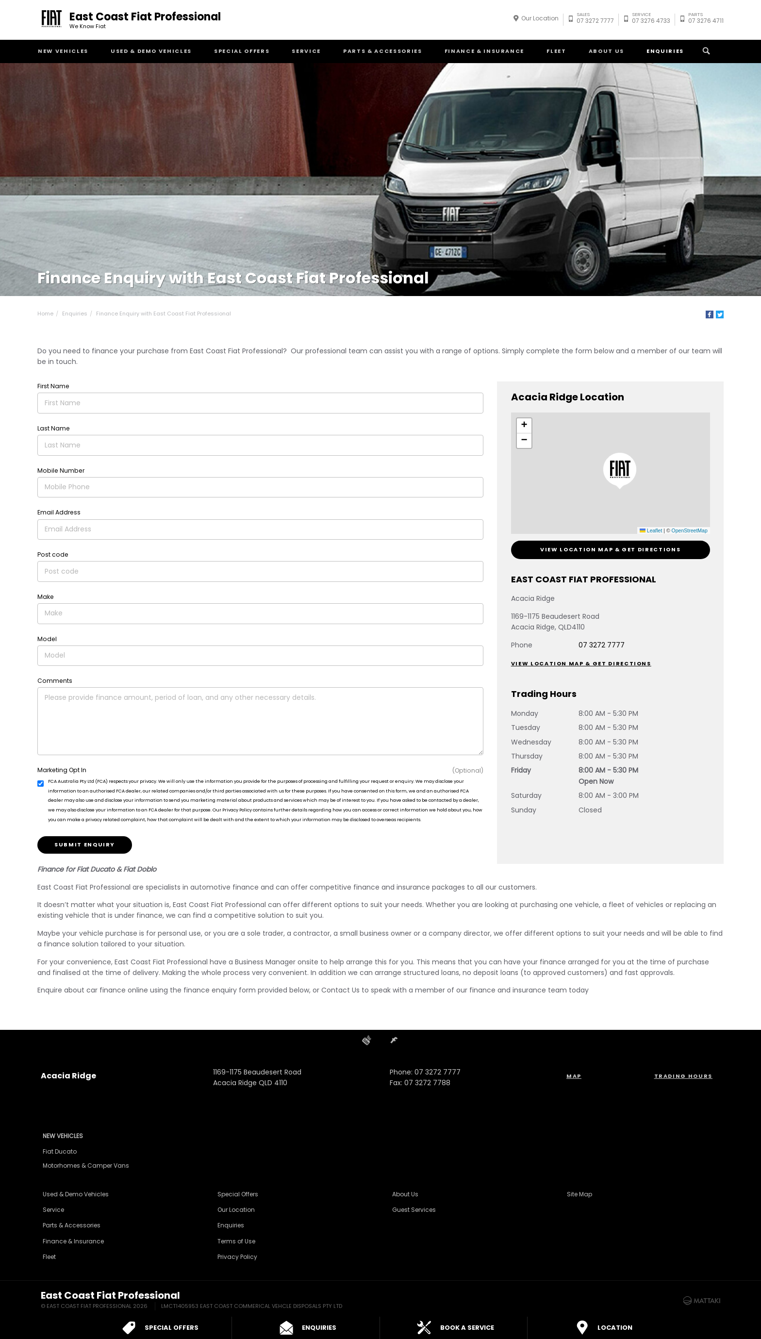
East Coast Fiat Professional (145, 20)
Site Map (579, 1194)
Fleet (556, 51)
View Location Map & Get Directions (610, 549)
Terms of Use (236, 1241)
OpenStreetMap (690, 530)
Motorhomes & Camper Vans (86, 1165)
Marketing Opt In (61, 770)
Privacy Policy (237, 1257)
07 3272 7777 (595, 19)
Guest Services (414, 1210)
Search (705, 51)
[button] (619, 471)
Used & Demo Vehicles (151, 51)
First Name (53, 386)
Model (47, 639)
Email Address (59, 512)
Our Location (540, 18)
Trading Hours (683, 1076)
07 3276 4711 (706, 19)
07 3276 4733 (651, 19)
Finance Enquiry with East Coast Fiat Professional (163, 313)
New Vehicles (63, 51)
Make (45, 597)
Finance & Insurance (484, 51)
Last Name (53, 428)
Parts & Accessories (382, 51)
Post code (52, 554)
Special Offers (241, 51)
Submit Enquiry (84, 844)
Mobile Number (60, 470)
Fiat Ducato (60, 1151)
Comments (54, 681)
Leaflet (651, 530)
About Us (606, 51)
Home (45, 313)
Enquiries (665, 51)
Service (306, 51)
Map (573, 1076)
